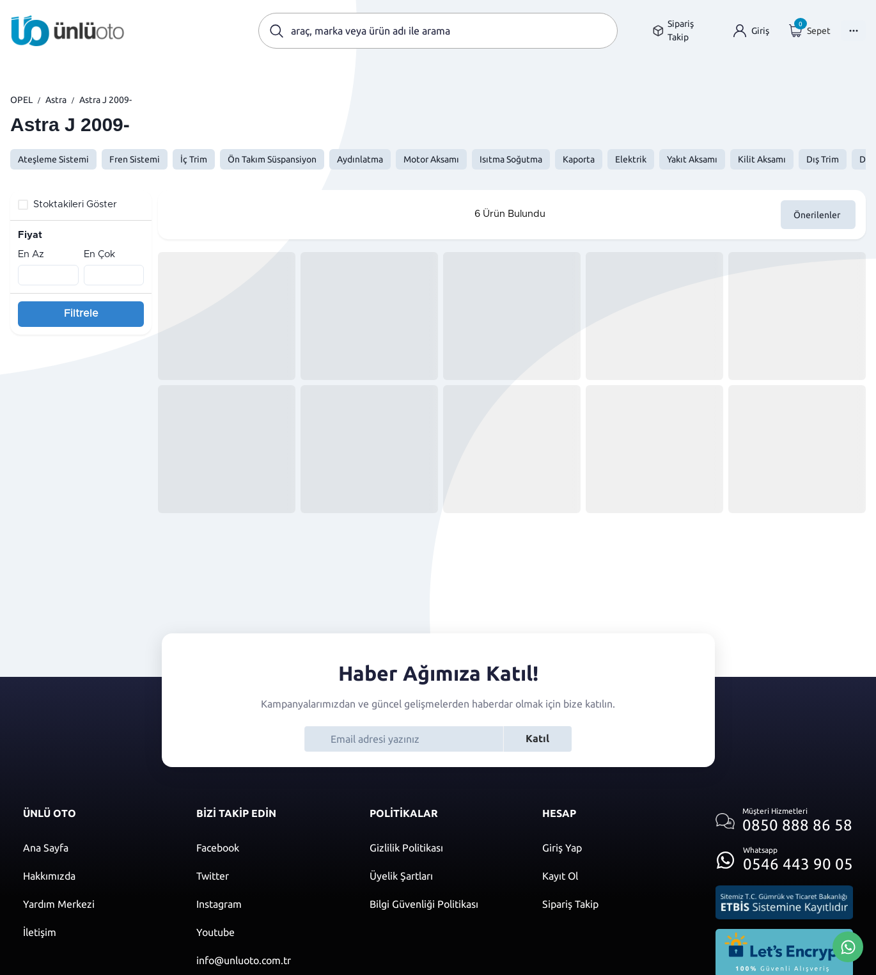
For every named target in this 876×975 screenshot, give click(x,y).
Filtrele (81, 313)
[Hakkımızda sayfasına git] (97, 876)
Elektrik (630, 159)
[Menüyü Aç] (853, 30)
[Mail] (270, 960)
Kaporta (579, 159)
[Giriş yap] (751, 31)
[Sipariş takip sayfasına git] (683, 30)
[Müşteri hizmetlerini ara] (784, 821)
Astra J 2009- (105, 100)
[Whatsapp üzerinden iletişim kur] (784, 856)
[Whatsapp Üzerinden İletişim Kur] (848, 945)
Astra (55, 100)
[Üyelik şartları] (443, 876)
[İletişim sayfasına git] (97, 932)
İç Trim (193, 159)
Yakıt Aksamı (692, 159)
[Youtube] (270, 932)
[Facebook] (270, 847)
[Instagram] (270, 904)
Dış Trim (822, 159)
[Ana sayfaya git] (67, 31)
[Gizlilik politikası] (443, 847)
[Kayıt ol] (616, 876)
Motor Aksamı (431, 159)
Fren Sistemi (134, 159)
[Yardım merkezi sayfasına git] (97, 904)
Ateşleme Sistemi (53, 159)
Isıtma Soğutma (511, 159)
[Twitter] (270, 876)
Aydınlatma (360, 159)
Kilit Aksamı (762, 159)
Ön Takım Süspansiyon (272, 159)
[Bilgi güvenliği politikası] (443, 904)
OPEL (21, 100)
